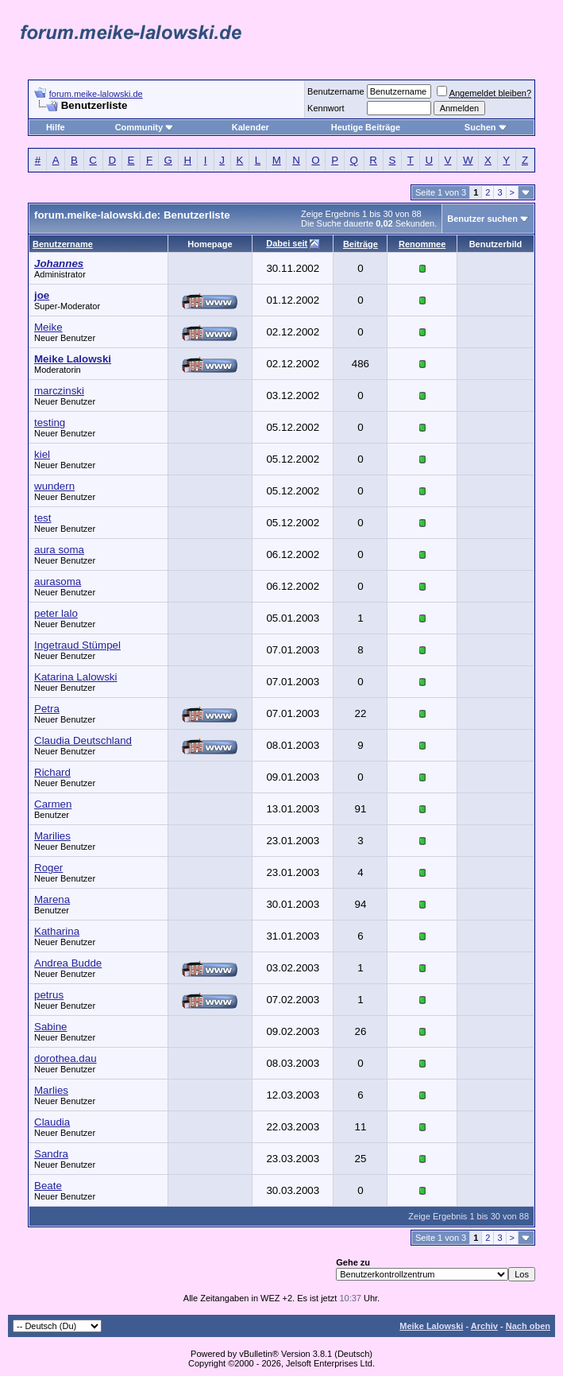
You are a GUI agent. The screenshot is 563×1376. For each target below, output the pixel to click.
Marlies (51, 1090)
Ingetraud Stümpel (77, 645)
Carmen (52, 804)
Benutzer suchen (482, 218)
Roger (48, 868)
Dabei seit (286, 243)
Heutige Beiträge (365, 127)
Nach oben (528, 1326)
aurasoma (57, 581)
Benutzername (335, 91)
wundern (54, 486)
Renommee (422, 244)
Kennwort (325, 108)
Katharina (56, 931)
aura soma (59, 550)
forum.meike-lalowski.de (96, 94)
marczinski (59, 391)
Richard (52, 772)
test (42, 518)
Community (145, 127)
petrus (49, 995)
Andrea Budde (68, 963)
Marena (52, 899)
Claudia (52, 1122)
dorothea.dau (65, 1058)
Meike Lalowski (431, 1326)
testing (49, 422)
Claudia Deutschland (83, 740)
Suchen (486, 127)
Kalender (250, 127)
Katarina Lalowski (75, 677)
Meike (48, 327)
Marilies (52, 836)
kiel (42, 454)
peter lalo (56, 613)
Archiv (484, 1326)
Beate (48, 1186)
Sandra (51, 1154)
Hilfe (55, 127)
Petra (47, 709)
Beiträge (360, 244)
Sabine (50, 1027)
